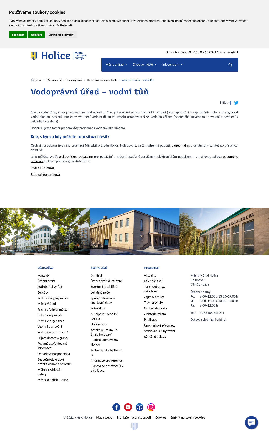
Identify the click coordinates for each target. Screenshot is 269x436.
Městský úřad (74, 80)
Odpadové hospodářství (54, 354)
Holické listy (99, 324)
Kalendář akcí (153, 281)
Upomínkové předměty (159, 325)
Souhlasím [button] (18, 34)
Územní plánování (50, 326)
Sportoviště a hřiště (104, 287)
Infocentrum (151, 267)
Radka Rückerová (42, 168)
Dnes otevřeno (195, 52)
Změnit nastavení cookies (188, 417)
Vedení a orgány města (53, 298)
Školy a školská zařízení (106, 281)
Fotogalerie (98, 308)
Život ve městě (99, 267)
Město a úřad (54, 80)
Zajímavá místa (154, 297)
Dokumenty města (50, 315)
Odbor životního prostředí (102, 80)
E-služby (43, 292)
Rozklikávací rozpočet (52, 332)
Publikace (150, 320)
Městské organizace (51, 321)
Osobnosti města (155, 308)
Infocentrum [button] (171, 64)
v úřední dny (180, 145)
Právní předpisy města (52, 309)
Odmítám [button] (36, 34)
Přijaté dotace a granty (53, 338)
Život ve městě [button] (143, 64)
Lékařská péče (100, 292)
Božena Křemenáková (45, 175)
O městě (96, 275)
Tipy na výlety (153, 303)
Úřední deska (46, 281)
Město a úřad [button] (115, 64)
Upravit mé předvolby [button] (61, 34)
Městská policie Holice (53, 380)
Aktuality (150, 275)
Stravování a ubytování (159, 331)
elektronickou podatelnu (76, 157)
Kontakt (233, 52)
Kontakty (44, 275)
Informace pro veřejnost (107, 360)
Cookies (160, 417)
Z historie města (155, 314)
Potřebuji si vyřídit (50, 287)
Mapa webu (104, 417)
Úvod (38, 80)
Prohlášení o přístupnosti (134, 417)
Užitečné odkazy (155, 337)
